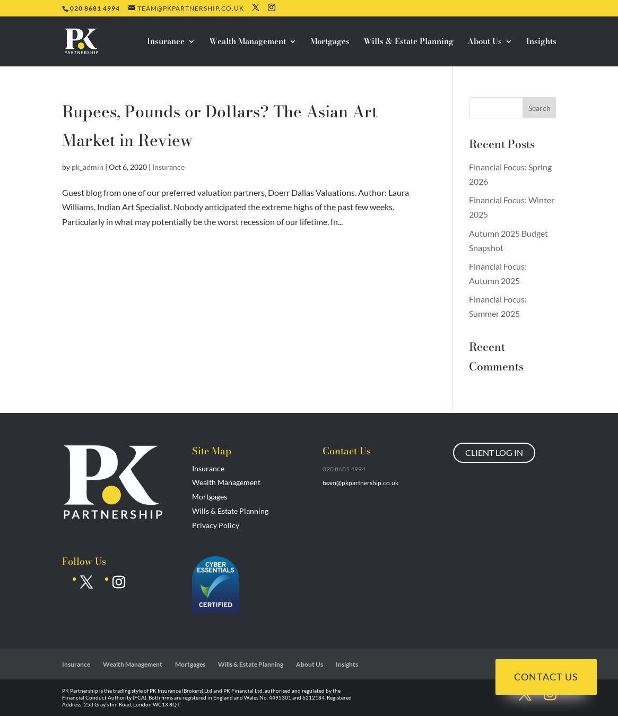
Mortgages (330, 42)
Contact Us (546, 677)
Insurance (166, 42)
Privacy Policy (215, 525)
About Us (484, 42)
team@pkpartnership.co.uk (360, 483)
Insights (541, 42)
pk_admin (87, 166)
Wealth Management (247, 42)
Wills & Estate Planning (408, 42)
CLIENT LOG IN (494, 452)
